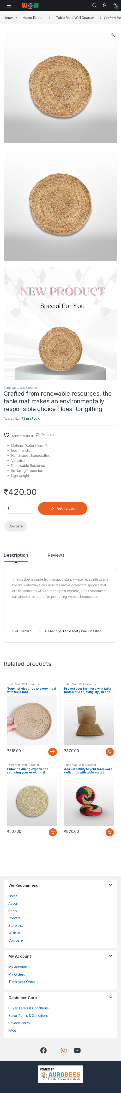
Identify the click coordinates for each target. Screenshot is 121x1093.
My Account (17, 967)
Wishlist (14, 933)
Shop (12, 911)
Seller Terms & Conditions (28, 1015)
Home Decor (33, 18)
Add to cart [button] (110, 752)
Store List (15, 925)
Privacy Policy (19, 1023)
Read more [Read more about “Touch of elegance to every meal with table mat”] (52, 752)
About (13, 903)
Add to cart (66, 508)
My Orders (16, 974)
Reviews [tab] (56, 555)
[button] (113, 35)
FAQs (12, 1030)
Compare (47, 434)
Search (94, 5)
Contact (14, 918)
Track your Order (22, 982)
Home (8, 18)
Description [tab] (16, 555)
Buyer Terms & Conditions (28, 1008)
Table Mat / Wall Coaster (75, 18)
